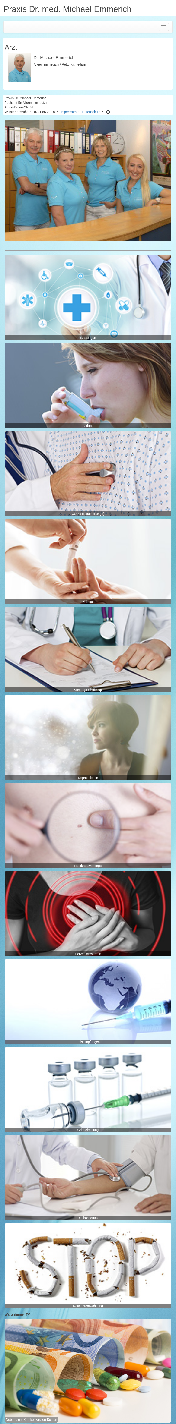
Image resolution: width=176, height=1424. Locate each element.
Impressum (69, 112)
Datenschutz (91, 112)
